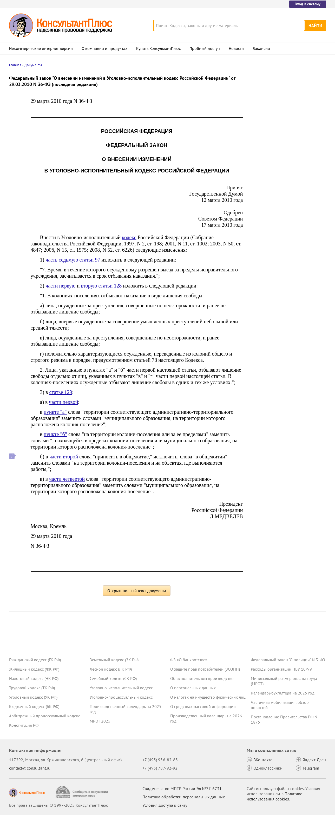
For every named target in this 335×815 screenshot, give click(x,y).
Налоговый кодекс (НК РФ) (33, 678)
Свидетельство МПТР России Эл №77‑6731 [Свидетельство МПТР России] (182, 788)
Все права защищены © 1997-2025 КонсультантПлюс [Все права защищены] (58, 805)
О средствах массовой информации (203, 706)
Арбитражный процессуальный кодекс (44, 715)
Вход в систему (307, 4)
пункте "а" (55, 412)
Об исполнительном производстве (201, 678)
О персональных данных (193, 687)
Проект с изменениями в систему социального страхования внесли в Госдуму (284, 130)
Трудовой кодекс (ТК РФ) (32, 687)
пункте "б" (55, 434)
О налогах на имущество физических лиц (208, 697)
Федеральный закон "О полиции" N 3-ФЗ (288, 659)
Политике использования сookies (274, 796)
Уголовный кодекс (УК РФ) (33, 697)
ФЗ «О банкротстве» (189, 659)
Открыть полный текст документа (136, 590)
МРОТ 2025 (100, 721)
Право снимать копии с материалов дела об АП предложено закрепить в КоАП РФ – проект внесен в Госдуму (285, 102)
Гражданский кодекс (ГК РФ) (35, 659)
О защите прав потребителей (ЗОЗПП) (205, 669)
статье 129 (60, 392)
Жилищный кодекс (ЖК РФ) (34, 669)
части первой (63, 402)
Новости (236, 48)
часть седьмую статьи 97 (72, 260)
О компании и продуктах (104, 48)
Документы (33, 65)
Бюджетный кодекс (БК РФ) (34, 706)
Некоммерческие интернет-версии (41, 48)
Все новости (264, 203)
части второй (63, 456)
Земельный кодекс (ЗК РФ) (114, 659)
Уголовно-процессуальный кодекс (121, 697)
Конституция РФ (23, 725)
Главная (15, 65)
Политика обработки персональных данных (183, 796)
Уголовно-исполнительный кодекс (121, 687)
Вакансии (261, 48)
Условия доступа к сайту (164, 805)
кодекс (129, 237)
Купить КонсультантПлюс (158, 48)
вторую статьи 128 (101, 286)
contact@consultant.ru (30, 768)
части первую (60, 286)
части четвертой (67, 479)
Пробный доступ (204, 48)
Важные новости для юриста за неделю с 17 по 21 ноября (280, 156)
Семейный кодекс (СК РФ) (113, 678)
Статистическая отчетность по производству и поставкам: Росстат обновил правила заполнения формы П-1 (286, 184)
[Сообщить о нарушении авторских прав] (82, 792)
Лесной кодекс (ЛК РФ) (111, 669)
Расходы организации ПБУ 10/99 (281, 669)
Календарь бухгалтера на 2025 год (282, 693)
